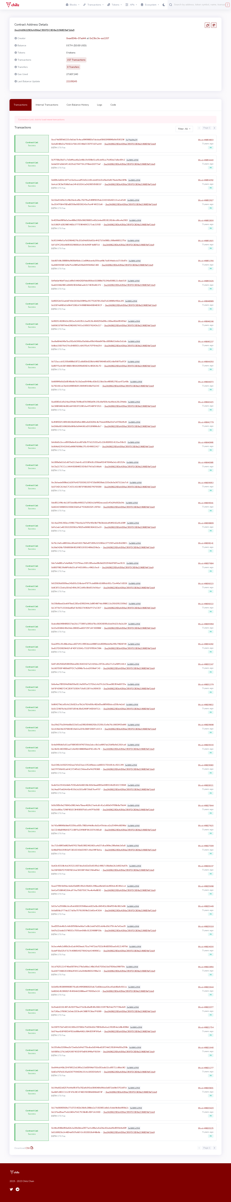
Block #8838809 (205, 525)
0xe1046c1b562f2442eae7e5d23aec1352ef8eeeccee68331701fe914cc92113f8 (87, 765)
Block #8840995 (205, 444)
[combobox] (201, 4)
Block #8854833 (205, 141)
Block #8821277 (205, 1069)
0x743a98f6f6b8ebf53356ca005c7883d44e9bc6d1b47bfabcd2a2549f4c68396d (88, 825)
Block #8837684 (205, 565)
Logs (99, 104)
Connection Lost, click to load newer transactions (41, 119)
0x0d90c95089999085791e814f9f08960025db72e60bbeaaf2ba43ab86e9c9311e (89, 987)
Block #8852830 (205, 222)
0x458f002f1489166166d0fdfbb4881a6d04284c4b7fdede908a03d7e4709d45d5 (89, 422)
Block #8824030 (205, 948)
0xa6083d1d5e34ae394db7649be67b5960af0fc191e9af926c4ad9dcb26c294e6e (89, 401)
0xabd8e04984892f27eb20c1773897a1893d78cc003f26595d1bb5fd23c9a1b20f (89, 623)
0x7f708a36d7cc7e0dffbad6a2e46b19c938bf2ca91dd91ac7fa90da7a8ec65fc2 (88, 159)
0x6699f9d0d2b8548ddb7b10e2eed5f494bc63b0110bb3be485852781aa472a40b (90, 381)
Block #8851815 (205, 242)
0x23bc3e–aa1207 (99, 38)
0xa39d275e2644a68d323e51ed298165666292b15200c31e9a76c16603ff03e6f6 (88, 724)
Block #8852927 (205, 202)
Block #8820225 (205, 1130)
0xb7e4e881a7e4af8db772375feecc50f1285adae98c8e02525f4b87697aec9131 (88, 563)
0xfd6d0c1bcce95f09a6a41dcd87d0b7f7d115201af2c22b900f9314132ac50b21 (88, 442)
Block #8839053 (205, 484)
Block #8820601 (205, 1090)
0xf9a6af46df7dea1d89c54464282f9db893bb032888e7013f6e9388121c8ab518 (88, 280)
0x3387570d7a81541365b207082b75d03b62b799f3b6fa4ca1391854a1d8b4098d (90, 1027)
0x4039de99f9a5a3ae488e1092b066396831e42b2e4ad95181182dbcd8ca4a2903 (89, 220)
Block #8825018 (205, 928)
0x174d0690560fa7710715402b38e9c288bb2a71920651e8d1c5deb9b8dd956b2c (90, 1107)
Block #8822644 (205, 989)
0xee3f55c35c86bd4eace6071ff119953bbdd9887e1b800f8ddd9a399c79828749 (88, 644)
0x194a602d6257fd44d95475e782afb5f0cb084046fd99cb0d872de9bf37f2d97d (89, 1087)
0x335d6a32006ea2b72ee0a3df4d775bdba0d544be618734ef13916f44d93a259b (89, 1047)
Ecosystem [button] (148, 5)
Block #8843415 (205, 404)
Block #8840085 (205, 464)
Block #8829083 (205, 767)
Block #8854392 (205, 182)
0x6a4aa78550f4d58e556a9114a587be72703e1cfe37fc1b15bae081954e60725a (88, 684)
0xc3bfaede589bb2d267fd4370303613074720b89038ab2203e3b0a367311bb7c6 (89, 482)
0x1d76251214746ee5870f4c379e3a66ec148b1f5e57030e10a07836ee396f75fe (88, 966)
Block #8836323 (205, 585)
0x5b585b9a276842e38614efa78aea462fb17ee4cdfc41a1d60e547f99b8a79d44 (88, 805)
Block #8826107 (205, 868)
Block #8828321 (205, 787)
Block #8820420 (205, 1110)
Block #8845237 (205, 343)
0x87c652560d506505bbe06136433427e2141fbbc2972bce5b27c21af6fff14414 (88, 664)
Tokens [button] (113, 4)
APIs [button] (130, 4)
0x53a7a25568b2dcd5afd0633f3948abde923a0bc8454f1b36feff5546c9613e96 (88, 906)
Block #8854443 (205, 162)
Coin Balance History (78, 104)
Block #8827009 (205, 847)
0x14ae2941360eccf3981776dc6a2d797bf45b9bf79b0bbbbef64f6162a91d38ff (88, 523)
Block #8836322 (205, 605)
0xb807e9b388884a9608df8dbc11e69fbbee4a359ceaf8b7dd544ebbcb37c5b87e (89, 260)
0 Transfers (73, 67)
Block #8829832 (205, 706)
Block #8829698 (205, 727)
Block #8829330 (205, 747)
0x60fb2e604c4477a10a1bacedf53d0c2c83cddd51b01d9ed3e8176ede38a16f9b (89, 180)
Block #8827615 (205, 827)
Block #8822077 (205, 1009)
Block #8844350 (205, 363)
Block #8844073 (205, 383)
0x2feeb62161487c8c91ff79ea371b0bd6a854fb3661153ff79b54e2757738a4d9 (88, 1007)
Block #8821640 (205, 1049)
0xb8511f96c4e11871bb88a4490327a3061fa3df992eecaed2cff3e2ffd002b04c (87, 502)
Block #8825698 (205, 888)
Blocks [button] (71, 4)
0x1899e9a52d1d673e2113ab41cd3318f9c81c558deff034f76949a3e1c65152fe (88, 462)
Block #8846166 (205, 323)
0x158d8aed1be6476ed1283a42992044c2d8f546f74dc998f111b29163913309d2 (89, 603)
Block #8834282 (205, 646)
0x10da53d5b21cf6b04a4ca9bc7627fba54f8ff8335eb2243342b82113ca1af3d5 (88, 200)
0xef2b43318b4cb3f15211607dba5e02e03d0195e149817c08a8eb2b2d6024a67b (89, 865)
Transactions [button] (92, 4)
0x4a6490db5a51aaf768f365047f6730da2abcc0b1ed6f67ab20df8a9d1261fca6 (88, 744)
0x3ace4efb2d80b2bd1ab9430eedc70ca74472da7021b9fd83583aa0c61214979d (89, 946)
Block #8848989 (205, 303)
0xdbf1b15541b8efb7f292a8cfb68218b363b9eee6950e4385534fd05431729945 (88, 785)
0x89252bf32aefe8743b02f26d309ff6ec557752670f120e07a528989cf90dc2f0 (87, 301)
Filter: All (183, 128)
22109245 (71, 81)
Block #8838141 (205, 545)
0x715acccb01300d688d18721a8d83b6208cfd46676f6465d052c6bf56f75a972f (88, 361)
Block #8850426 (205, 283)
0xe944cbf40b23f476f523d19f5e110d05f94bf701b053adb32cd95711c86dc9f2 (88, 1067)
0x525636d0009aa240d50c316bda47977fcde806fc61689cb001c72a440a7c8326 (89, 583)
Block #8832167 (205, 666)
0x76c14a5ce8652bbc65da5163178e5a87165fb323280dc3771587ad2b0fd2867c (89, 543)
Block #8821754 (205, 1029)
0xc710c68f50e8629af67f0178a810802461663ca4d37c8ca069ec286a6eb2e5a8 (88, 845)
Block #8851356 (205, 263)
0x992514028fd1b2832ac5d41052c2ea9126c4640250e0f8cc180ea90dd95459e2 (89, 321)
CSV (29, 1148)
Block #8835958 (205, 626)
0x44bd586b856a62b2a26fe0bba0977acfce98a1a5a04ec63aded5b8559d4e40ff (89, 1128)
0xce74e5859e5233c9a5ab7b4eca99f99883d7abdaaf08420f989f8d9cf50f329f (87, 139)
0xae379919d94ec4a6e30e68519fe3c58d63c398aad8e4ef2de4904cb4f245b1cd (88, 886)
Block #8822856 (205, 969)
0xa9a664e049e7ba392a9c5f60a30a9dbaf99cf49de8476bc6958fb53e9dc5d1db (89, 341)
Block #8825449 (205, 908)
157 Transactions (76, 59)
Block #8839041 (205, 505)
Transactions (20, 104)
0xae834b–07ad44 (76, 38)
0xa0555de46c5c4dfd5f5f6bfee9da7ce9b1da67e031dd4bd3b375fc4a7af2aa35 (88, 926)
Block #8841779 (205, 424)
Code (113, 104)
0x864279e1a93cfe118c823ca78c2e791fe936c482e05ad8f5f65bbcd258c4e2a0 (88, 704)
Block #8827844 (205, 807)
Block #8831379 (205, 686)
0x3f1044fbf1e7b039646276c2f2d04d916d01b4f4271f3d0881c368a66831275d (88, 240)
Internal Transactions (47, 104)
